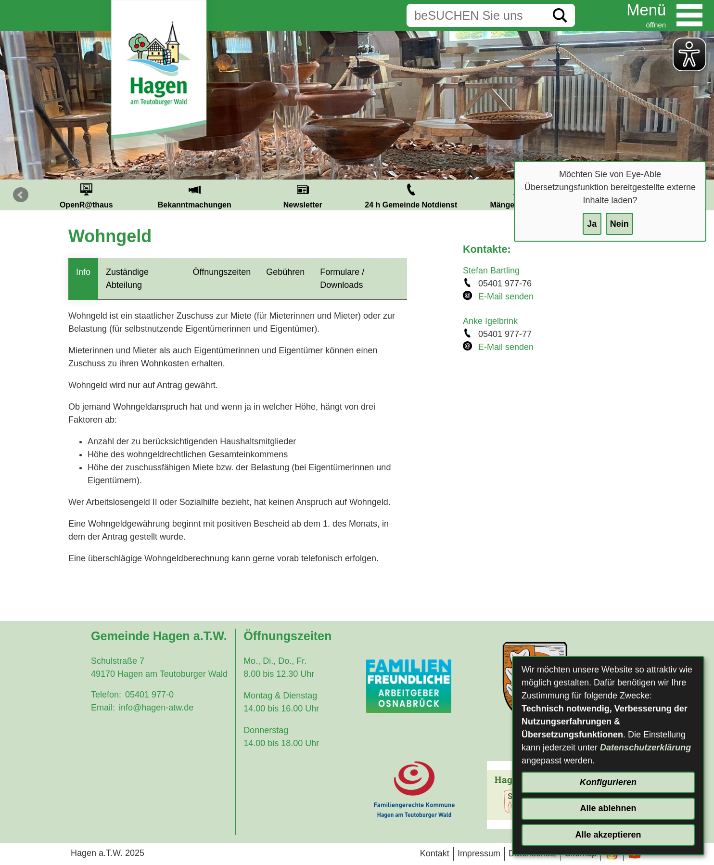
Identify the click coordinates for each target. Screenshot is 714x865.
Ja (592, 224)
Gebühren (285, 272)
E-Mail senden (506, 296)
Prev (20, 195)
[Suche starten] (560, 15)
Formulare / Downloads (342, 278)
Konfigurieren (608, 782)
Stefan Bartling (491, 270)
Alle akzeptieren (608, 834)
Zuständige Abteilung (127, 278)
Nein (619, 224)
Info (83, 272)
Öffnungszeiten (222, 272)
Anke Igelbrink (490, 321)
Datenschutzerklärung (645, 747)
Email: (103, 707)
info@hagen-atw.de (156, 707)
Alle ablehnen (608, 808)
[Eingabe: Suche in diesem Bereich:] (476, 15)
